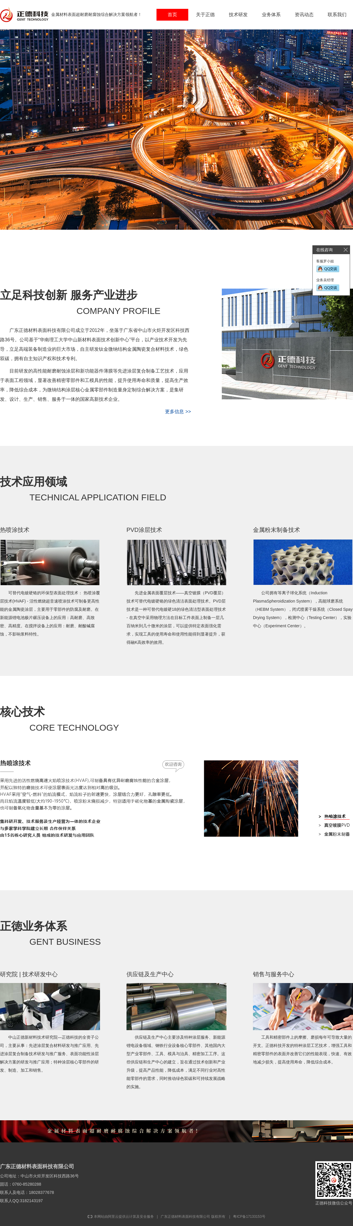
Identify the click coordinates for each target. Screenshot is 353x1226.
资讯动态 (304, 14)
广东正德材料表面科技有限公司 (185, 1217)
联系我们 (337, 14)
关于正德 (205, 14)
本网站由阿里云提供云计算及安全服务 (121, 1217)
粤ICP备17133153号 (249, 1217)
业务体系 (271, 14)
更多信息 (178, 411)
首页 (172, 14)
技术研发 (238, 14)
